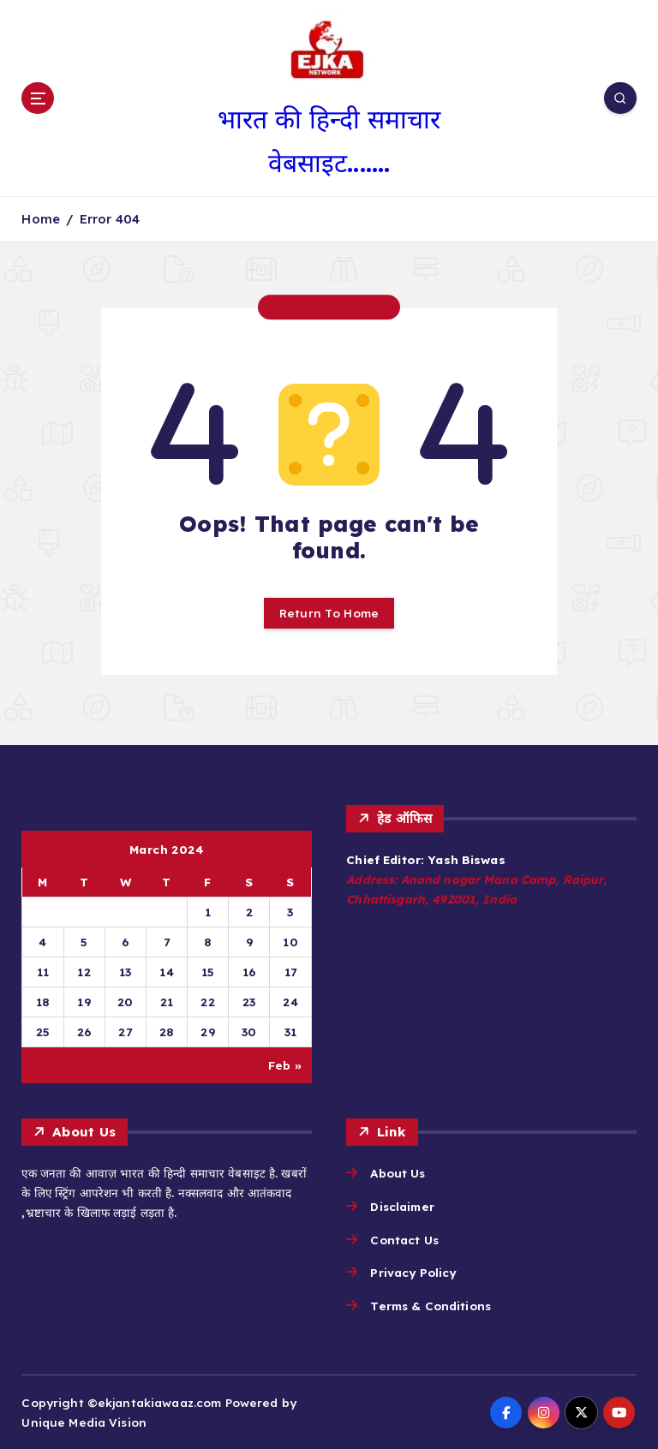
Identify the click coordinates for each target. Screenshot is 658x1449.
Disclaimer (402, 1206)
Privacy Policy (413, 1272)
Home (40, 219)
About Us (397, 1173)
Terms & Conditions (430, 1305)
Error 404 (110, 219)
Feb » (285, 1065)
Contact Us (404, 1239)
